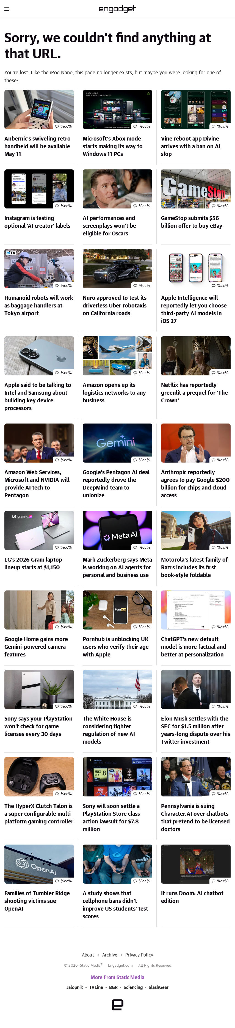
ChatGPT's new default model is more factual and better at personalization (193, 647)
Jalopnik (75, 987)
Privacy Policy (139, 955)
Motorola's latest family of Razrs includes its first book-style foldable (194, 567)
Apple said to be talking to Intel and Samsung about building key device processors (37, 397)
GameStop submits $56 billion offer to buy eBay (191, 222)
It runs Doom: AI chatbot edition (192, 897)
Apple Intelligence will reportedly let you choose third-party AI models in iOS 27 (194, 309)
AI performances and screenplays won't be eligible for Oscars (109, 226)
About (88, 955)
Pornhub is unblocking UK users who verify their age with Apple (116, 647)
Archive (109, 955)
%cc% (66, 126)
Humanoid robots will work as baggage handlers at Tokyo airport (38, 305)
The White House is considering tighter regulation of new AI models (109, 730)
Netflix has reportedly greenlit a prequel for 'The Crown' (194, 393)
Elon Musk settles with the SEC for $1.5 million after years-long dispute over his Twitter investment (195, 730)
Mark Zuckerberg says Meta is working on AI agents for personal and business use (117, 567)
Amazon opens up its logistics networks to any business (114, 393)
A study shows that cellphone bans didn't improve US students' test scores (115, 905)
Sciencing (133, 987)
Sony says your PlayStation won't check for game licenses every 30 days (38, 726)
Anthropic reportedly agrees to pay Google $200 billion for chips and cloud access (195, 484)
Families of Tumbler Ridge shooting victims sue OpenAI (37, 901)
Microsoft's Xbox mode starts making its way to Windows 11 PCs (113, 146)
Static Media (90, 965)
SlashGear (158, 987)
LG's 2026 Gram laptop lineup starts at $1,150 (33, 563)
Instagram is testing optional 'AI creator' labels (37, 222)
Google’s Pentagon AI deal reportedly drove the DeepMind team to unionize (116, 484)
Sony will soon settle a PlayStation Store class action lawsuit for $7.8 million (111, 818)
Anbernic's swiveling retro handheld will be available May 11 (37, 146)
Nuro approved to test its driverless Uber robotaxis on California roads (114, 305)
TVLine (96, 987)
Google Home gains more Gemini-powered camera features (36, 647)
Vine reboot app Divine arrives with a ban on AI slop (190, 146)
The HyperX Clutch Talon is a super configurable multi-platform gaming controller (38, 814)
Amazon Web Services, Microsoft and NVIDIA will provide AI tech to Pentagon (37, 484)
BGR (113, 987)
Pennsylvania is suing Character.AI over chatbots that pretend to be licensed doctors (195, 818)
